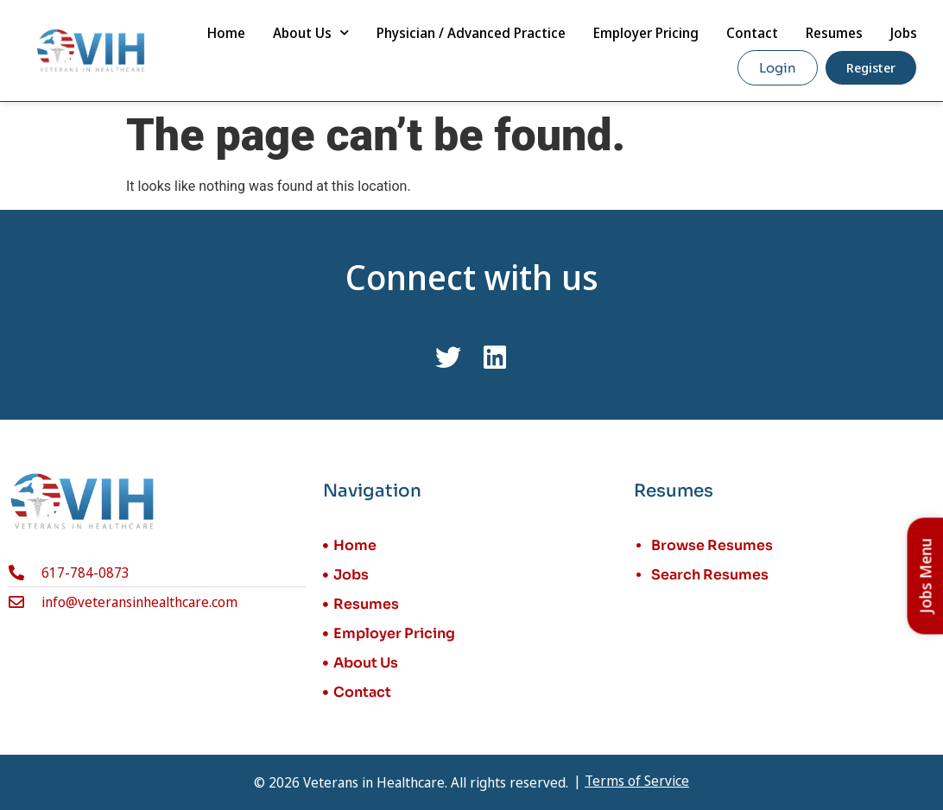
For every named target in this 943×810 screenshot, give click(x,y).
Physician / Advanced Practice (471, 32)
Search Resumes (710, 575)
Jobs (903, 32)
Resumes (834, 32)
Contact (752, 32)
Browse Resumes (712, 545)
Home (226, 32)
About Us (311, 32)
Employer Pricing (646, 32)
